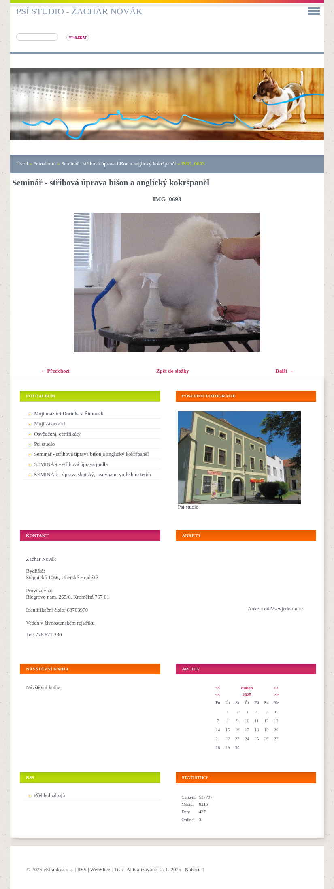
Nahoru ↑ (195, 869)
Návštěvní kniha (43, 687)
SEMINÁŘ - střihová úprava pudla (71, 464)
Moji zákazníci (50, 424)
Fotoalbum (44, 164)
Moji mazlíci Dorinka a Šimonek (68, 413)
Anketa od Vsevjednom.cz (275, 609)
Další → (285, 371)
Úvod (22, 164)
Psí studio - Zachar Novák (79, 11)
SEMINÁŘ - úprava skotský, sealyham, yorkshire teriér (92, 474)
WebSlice (100, 869)
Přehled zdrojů (49, 795)
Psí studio (44, 444)
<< (217, 687)
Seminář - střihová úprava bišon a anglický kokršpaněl (118, 164)
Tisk (118, 869)
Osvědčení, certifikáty (57, 434)
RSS (82, 869)
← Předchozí (55, 371)
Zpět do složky (172, 371)
